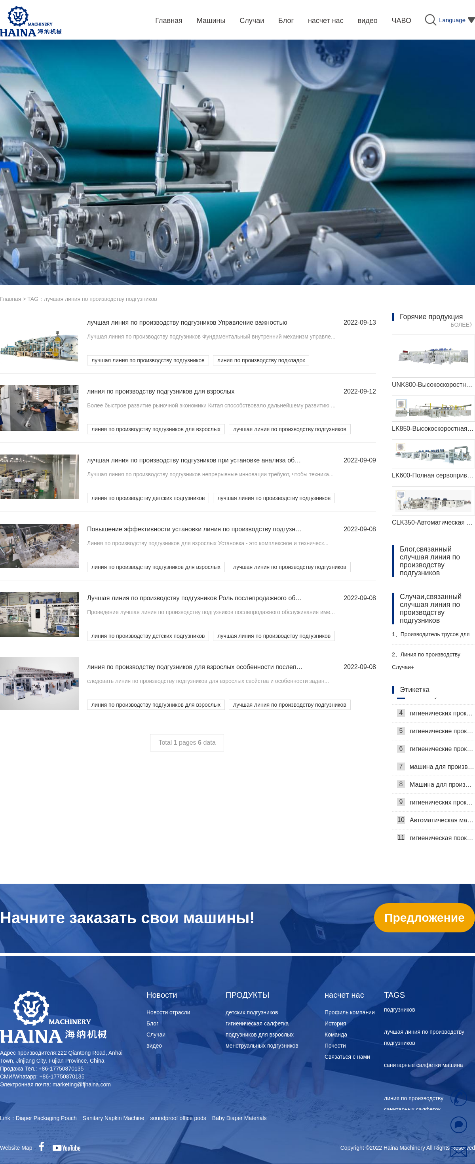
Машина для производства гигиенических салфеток (436, 786)
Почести (335, 1045)
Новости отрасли (168, 1012)
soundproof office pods (178, 1118)
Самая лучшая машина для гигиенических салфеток (436, 697)
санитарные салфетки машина (423, 1067)
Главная (10, 299)
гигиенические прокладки (436, 751)
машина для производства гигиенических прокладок (436, 768)
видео (154, 1045)
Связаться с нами (347, 1057)
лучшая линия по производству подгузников (148, 360)
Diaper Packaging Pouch (46, 1118)
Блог (152, 1023)
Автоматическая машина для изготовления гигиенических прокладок (436, 822)
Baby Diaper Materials (239, 1118)
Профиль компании (350, 1012)
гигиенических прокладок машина (436, 804)
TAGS (394, 995)
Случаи (155, 1034)
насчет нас (344, 995)
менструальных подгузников (262, 1045)
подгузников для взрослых (260, 1034)
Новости (161, 995)
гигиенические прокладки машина (436, 733)
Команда (336, 1034)
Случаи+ (403, 667)
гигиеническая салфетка (257, 1023)
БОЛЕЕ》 (462, 324)
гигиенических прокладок (436, 715)
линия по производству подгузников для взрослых (155, 429)
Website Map (16, 1148)
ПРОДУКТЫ (247, 995)
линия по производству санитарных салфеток (413, 1106)
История (335, 1023)
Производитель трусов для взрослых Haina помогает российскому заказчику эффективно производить (430, 637)
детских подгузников (252, 1012)
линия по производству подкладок (261, 360)
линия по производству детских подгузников (148, 498)
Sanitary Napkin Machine (113, 1118)
